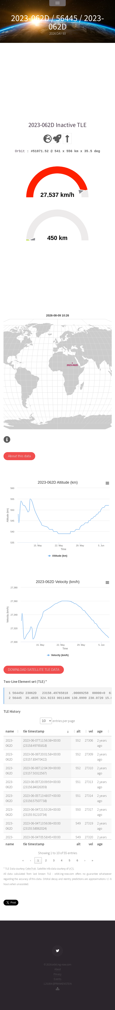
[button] (17, 731)
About (57, 969)
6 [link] (77, 860)
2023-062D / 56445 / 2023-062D (57, 22)
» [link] (92, 860)
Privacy (57, 974)
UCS (71, 868)
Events (57, 979)
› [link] (84, 860)
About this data (19, 456)
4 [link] (61, 860)
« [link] (23, 860)
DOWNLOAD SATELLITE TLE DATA (33, 670)
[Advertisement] (58, 82)
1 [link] (38, 860)
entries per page (63, 721)
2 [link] (46, 860)
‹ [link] (30, 860)
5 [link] (69, 860)
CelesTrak (30, 868)
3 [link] (53, 860)
